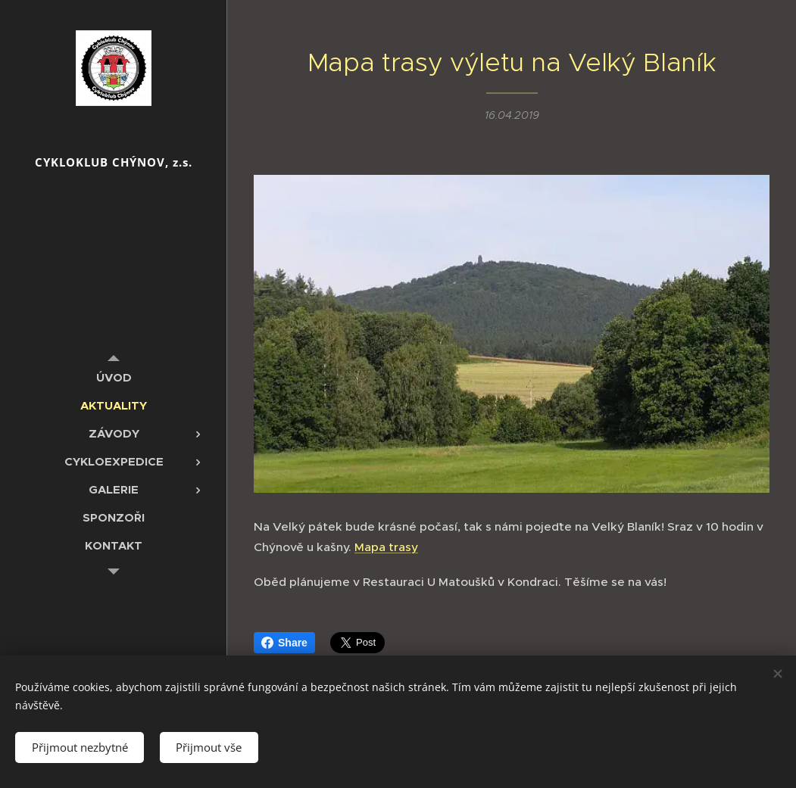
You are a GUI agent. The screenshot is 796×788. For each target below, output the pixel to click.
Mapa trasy (386, 547)
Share (284, 643)
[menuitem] (114, 377)
